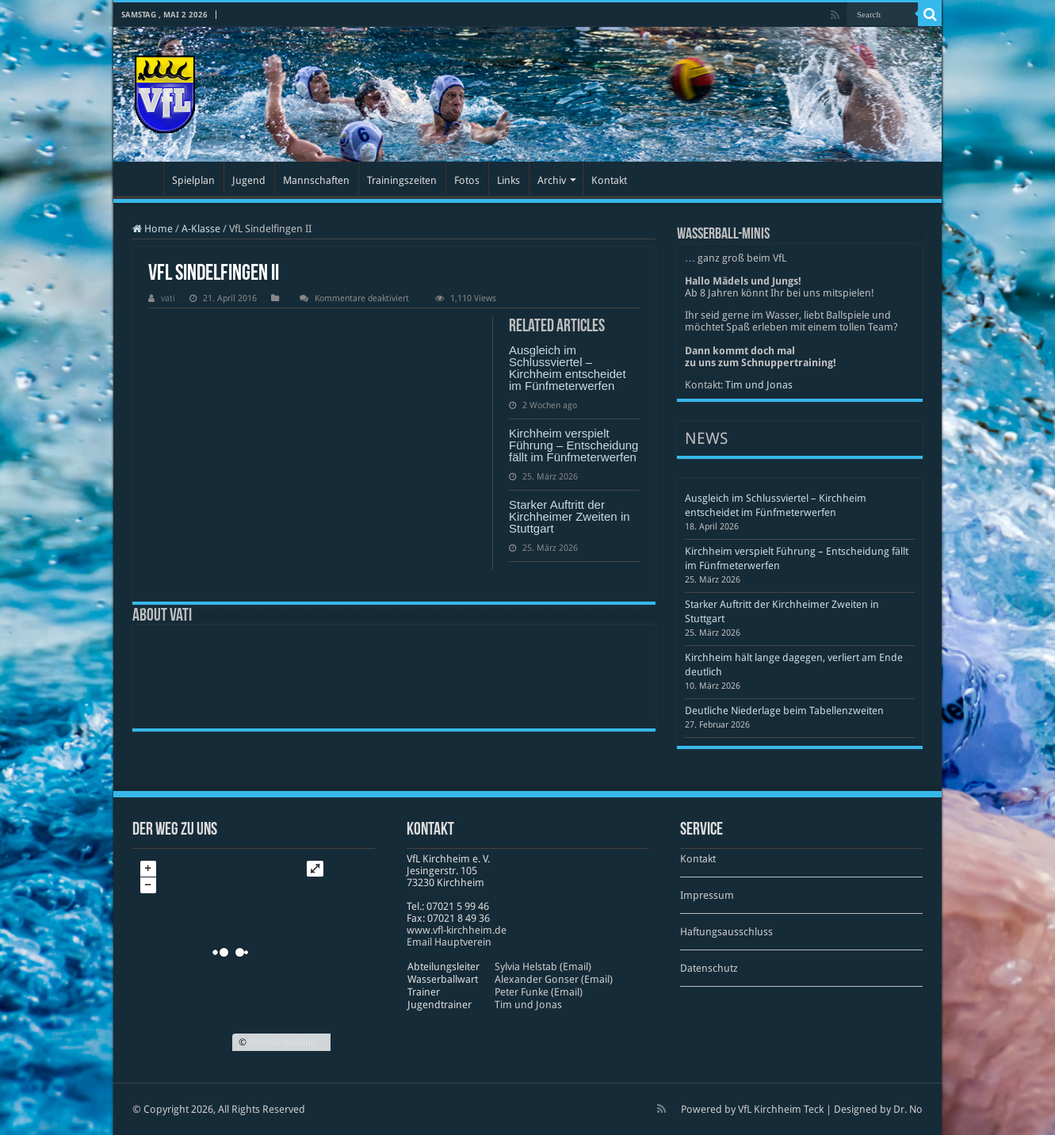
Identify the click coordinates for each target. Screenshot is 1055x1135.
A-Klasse (201, 229)
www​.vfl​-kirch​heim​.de (456, 930)
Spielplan (193, 180)
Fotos (467, 180)
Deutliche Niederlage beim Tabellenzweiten (784, 711)
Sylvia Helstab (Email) (543, 967)
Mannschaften (316, 180)
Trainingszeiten (402, 180)
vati (168, 298)
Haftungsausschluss (726, 932)
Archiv (551, 180)
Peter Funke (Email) (539, 992)
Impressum (707, 895)
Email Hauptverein (449, 942)
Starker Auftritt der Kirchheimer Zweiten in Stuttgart (569, 516)
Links (508, 180)
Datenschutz (709, 968)
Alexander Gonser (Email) (554, 979)
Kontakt (609, 180)
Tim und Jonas (759, 385)
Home (152, 229)
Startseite (141, 178)
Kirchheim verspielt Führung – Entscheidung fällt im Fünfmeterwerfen (573, 445)
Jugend (249, 180)
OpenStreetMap (282, 1042)
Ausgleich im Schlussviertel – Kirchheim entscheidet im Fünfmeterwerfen (567, 367)
